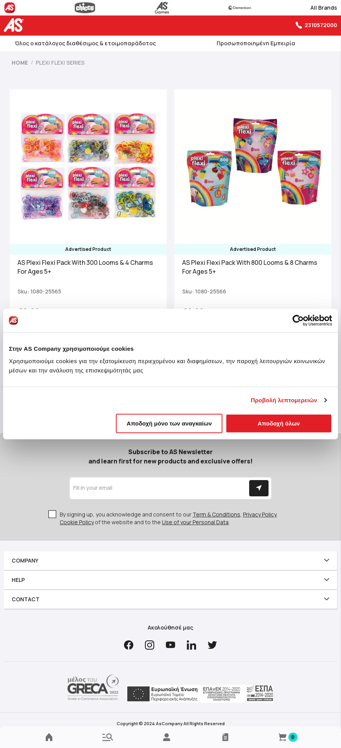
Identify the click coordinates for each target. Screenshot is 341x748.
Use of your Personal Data (195, 522)
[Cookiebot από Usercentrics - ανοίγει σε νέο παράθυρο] (298, 320)
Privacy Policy (259, 514)
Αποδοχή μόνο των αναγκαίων (169, 423)
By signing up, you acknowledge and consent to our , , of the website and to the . (169, 518)
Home (20, 62)
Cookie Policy (77, 522)
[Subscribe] (259, 488)
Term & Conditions (216, 514)
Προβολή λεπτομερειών (284, 400)
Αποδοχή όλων (279, 423)
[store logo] (15, 25)
